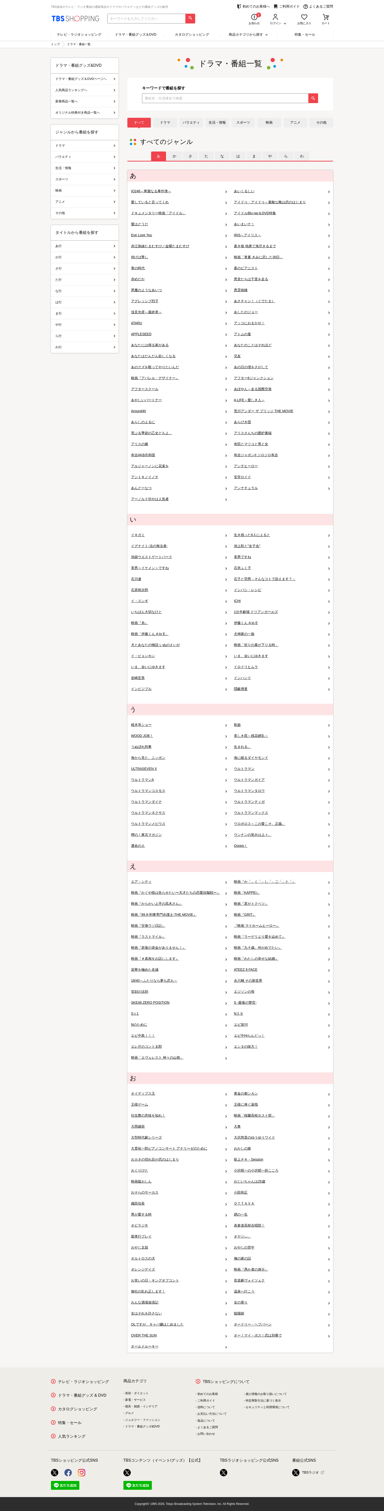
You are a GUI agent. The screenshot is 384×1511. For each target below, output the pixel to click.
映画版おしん (179, 1181)
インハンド (282, 678)
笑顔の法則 (179, 992)
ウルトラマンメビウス (179, 824)
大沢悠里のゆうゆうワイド (282, 1137)
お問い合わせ (206, 1433)
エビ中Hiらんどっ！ (282, 1036)
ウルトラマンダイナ (179, 802)
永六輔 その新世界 (282, 981)
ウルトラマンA (179, 780)
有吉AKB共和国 (179, 455)
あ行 (85, 246)
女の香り (282, 1302)
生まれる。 (282, 747)
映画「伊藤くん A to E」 (179, 634)
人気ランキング (71, 1436)
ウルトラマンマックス (282, 813)
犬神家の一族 (282, 634)
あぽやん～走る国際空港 (282, 389)
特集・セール (305, 34)
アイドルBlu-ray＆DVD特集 (282, 213)
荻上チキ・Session (282, 1159)
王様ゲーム (179, 1104)
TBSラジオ (305, 1472)
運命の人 (179, 846)
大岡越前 (179, 1126)
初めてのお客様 (207, 1394)
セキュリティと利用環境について (268, 1407)
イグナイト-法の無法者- (179, 546)
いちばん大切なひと (179, 612)
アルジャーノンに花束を (179, 466)
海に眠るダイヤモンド (282, 758)
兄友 (282, 356)
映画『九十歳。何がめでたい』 (282, 948)
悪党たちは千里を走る (282, 279)
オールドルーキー (179, 1346)
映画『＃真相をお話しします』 (179, 959)
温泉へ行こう (282, 1291)
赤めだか (179, 279)
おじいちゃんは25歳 (282, 1181)
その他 (321, 122)
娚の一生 (282, 1214)
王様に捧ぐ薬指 (282, 1104)
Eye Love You (179, 235)
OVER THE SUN (179, 1335)
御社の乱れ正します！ (179, 1291)
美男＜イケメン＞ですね (179, 568)
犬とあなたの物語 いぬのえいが (179, 645)
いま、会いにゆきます (282, 656)
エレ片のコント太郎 (179, 1047)
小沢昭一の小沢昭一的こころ (282, 1170)
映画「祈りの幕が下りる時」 (282, 645)
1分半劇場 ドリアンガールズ (282, 612)
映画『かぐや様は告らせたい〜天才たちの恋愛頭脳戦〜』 (179, 893)
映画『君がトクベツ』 (282, 904)
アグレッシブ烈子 (179, 301)
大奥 (282, 1126)
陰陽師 (282, 1313)
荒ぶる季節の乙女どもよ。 (179, 433)
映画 (269, 122)
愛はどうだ (179, 224)
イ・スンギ (179, 601)
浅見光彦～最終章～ (179, 312)
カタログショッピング (192, 34)
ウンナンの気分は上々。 (282, 835)
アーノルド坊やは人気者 (179, 499)
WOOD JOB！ (179, 736)
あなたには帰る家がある (179, 345)
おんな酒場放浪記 (179, 1302)
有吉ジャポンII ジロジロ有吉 (282, 455)
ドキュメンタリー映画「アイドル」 (179, 213)
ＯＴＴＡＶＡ (282, 1203)
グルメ (129, 1413)
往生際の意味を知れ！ (179, 1115)
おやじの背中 (282, 1247)
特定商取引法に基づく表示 (263, 1400)
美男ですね (282, 557)
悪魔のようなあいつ (179, 290)
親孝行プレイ (179, 1236)
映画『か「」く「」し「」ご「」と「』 (282, 882)
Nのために (179, 1025)
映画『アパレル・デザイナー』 (179, 378)
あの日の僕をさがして (282, 367)
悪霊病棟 (282, 290)
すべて (139, 122)
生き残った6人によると (282, 535)
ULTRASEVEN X (179, 769)
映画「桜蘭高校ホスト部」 (282, 1115)
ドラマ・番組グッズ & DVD (82, 1395)
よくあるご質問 (318, 6)
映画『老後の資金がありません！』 (179, 948)
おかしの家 (282, 1148)
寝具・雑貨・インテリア (141, 1406)
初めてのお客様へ (253, 6)
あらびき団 (282, 422)
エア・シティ (179, 882)
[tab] (159, 156)
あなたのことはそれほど (282, 345)
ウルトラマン (282, 769)
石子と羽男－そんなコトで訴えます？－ (282, 579)
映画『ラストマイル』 (179, 937)
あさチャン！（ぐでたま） (282, 301)
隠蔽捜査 (282, 689)
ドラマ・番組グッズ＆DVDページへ (85, 79)
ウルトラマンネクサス (179, 813)
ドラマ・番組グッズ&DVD (142, 1426)
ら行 (85, 336)
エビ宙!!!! (282, 1025)
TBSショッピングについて (226, 1382)
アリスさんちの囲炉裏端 (282, 433)
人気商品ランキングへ (85, 90)
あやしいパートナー (179, 400)
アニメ (295, 122)
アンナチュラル (282, 488)
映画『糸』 (179, 623)
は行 (85, 302)
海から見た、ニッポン (179, 758)
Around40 (179, 411)
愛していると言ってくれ (179, 202)
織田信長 (179, 1203)
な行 (85, 291)
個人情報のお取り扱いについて (266, 1394)
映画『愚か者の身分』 (282, 1269)
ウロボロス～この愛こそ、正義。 (282, 824)
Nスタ (282, 1014)
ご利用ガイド (287, 6)
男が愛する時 (179, 1214)
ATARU (179, 323)
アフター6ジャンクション (282, 378)
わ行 (85, 347)
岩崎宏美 (179, 678)
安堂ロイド (282, 477)
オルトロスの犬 (179, 1258)
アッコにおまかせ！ (282, 323)
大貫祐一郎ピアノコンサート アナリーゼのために (179, 1148)
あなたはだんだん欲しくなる (179, 356)
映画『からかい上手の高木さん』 (179, 904)
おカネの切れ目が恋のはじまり (179, 1159)
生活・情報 (217, 122)
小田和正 (282, 1192)
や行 (85, 324)
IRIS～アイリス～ (282, 235)
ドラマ (165, 122)
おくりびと (179, 1170)
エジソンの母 (282, 992)
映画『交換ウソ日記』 (179, 926)
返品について (206, 1420)
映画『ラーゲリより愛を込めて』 (282, 937)
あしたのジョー (282, 312)
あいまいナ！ (282, 224)
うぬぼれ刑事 (179, 747)
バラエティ (191, 122)
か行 (85, 257)
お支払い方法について (212, 1413)
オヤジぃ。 (282, 1236)
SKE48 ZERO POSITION (179, 1003)
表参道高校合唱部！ (282, 1225)
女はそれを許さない (179, 1313)
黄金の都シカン (282, 1093)
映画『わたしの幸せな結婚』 (282, 959)
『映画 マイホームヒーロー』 (282, 926)
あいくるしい (282, 191)
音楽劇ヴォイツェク (282, 1280)
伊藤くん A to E (282, 623)
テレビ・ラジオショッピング (79, 34)
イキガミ (179, 535)
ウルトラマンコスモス (179, 791)
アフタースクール (179, 389)
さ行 (85, 268)
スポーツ (243, 122)
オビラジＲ (179, 1225)
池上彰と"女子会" (282, 546)
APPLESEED (179, 334)
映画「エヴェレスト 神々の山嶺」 (179, 1058)
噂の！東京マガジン (179, 835)
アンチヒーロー (282, 466)
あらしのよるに (179, 422)
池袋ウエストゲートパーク (179, 557)
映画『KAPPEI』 (282, 893)
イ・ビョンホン (179, 656)
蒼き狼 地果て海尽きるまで (282, 246)
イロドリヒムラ (282, 667)
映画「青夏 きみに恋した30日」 (282, 257)
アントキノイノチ (179, 477)
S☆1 (179, 1014)
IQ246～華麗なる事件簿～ (179, 191)
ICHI (282, 601)
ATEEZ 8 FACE (282, 970)
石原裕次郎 (179, 590)
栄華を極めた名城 (179, 970)
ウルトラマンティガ (282, 802)
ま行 (85, 313)
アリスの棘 (179, 444)
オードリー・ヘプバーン (282, 1324)
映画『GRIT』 (282, 915)
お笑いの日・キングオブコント (179, 1280)
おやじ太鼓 (179, 1247)
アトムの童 (282, 334)
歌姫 (282, 725)
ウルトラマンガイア (282, 780)
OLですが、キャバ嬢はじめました (179, 1324)
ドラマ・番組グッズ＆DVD (135, 34)
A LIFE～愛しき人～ (282, 400)
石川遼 (179, 579)
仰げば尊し (179, 257)
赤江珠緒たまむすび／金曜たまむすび (179, 246)
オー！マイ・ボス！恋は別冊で (282, 1335)
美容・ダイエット (137, 1393)
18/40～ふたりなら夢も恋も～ (179, 981)
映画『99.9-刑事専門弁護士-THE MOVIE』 (179, 915)
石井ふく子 (282, 568)
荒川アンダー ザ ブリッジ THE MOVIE (282, 411)
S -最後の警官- (282, 1003)
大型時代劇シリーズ (179, 1137)
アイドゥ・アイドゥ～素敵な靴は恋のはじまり (282, 202)
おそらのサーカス (179, 1192)
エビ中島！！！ (179, 1036)
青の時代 (179, 268)
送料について (206, 1407)
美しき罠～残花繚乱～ (282, 736)
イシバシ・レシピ (282, 590)
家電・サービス (135, 1400)
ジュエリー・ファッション (142, 1420)
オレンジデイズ (179, 1269)
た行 (85, 279)
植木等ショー (179, 725)
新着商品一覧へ (85, 101)
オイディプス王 (179, 1093)
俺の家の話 (282, 1258)
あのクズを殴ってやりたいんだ (179, 367)
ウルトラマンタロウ (282, 791)
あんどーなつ (179, 488)
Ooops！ (282, 846)
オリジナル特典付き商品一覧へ (85, 112)
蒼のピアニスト (282, 268)
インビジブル (179, 689)
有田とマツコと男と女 (282, 444)
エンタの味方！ (282, 1047)
